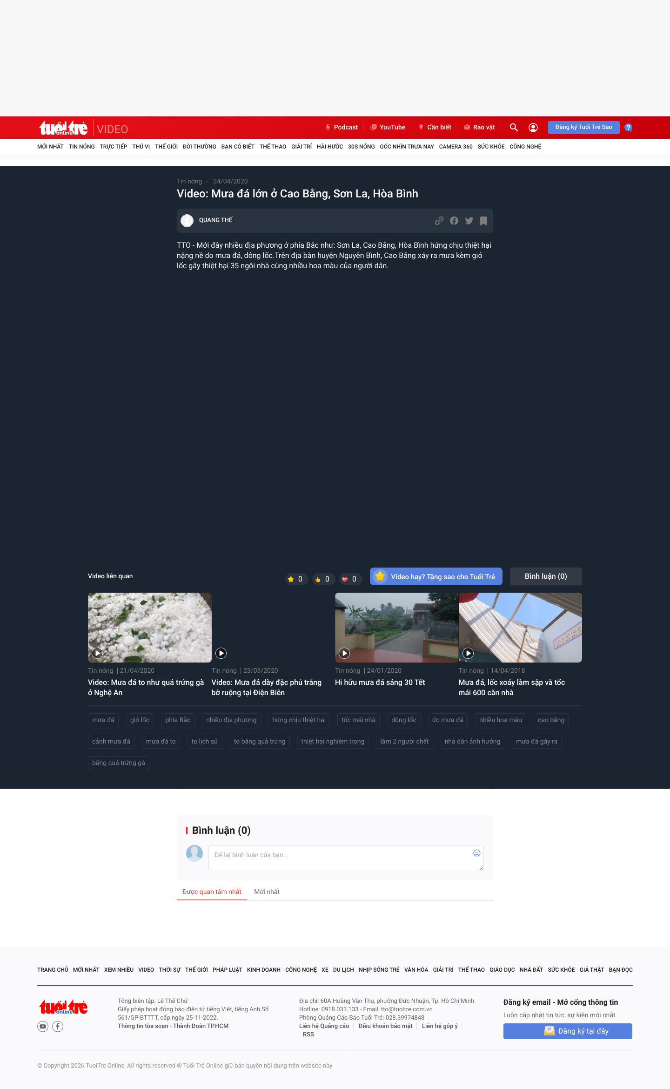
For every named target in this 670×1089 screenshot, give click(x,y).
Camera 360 (456, 146)
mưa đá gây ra (536, 741)
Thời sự (170, 970)
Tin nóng (82, 146)
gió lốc (139, 720)
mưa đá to (161, 741)
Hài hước (330, 146)
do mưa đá (447, 720)
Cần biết (434, 127)
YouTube (387, 127)
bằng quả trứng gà (118, 763)
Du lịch (343, 970)
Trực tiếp (113, 146)
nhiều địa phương (231, 720)
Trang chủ (52, 970)
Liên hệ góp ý (440, 1026)
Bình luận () (546, 576)
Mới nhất (50, 146)
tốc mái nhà (358, 720)
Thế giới (166, 146)
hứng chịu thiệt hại (299, 720)
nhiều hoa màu (500, 720)
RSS (308, 1034)
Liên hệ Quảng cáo (324, 1026)
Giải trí (301, 146)
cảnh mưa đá (111, 741)
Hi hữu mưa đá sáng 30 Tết (380, 682)
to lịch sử (205, 741)
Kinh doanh (264, 970)
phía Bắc (177, 720)
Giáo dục (502, 970)
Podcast (341, 127)
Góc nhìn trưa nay (407, 146)
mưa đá (103, 720)
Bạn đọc (621, 970)
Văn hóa (416, 970)
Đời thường (199, 146)
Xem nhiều (119, 970)
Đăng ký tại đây (583, 1031)
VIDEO (112, 129)
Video (146, 970)
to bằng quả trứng (260, 741)
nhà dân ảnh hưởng (473, 741)
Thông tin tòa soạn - (145, 1026)
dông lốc (403, 720)
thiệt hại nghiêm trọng (333, 741)
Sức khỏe (491, 146)
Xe (325, 970)
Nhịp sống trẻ (379, 970)
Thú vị (141, 146)
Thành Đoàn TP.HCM (200, 1026)
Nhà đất (531, 970)
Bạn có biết (238, 146)
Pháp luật (227, 970)
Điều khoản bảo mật (386, 1026)
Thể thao (273, 146)
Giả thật (592, 970)
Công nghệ (525, 146)
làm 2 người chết (404, 741)
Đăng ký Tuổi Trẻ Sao (584, 127)
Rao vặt (479, 127)
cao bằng (551, 720)
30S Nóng (361, 146)
